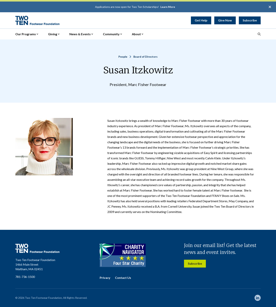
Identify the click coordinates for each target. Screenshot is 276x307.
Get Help (201, 20)
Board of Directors (145, 56)
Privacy (105, 277)
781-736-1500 (25, 276)
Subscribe (250, 20)
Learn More (167, 6)
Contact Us (123, 277)
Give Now (225, 20)
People (122, 56)
